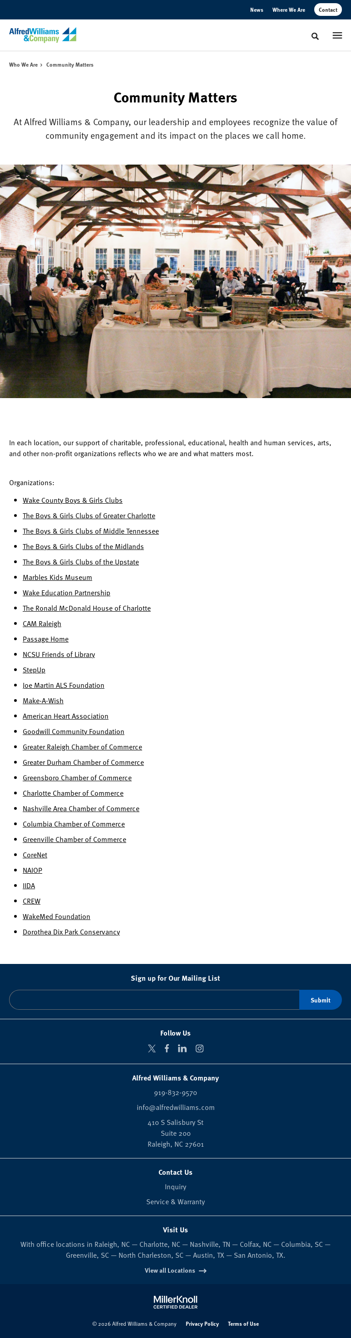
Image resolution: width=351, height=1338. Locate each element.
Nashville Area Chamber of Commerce (81, 808)
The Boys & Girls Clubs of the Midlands (83, 546)
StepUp (34, 669)
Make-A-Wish (43, 700)
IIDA (29, 885)
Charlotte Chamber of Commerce (73, 793)
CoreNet (35, 854)
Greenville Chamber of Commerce (74, 839)
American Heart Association (66, 715)
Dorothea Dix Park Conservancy (71, 931)
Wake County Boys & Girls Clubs (73, 500)
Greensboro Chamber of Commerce (77, 777)
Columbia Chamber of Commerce (74, 823)
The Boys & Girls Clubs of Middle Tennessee (91, 530)
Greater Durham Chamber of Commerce (83, 762)
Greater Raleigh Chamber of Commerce (82, 746)
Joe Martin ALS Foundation (63, 685)
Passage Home (46, 638)
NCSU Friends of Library (59, 654)
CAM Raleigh (42, 623)
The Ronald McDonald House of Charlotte (87, 608)
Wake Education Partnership (66, 592)
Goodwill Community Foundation (73, 731)
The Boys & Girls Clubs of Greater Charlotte (89, 515)
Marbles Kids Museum (57, 577)
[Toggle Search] (315, 36)
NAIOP (32, 870)
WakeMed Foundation (56, 916)
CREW (31, 900)
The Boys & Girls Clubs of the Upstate (81, 561)
